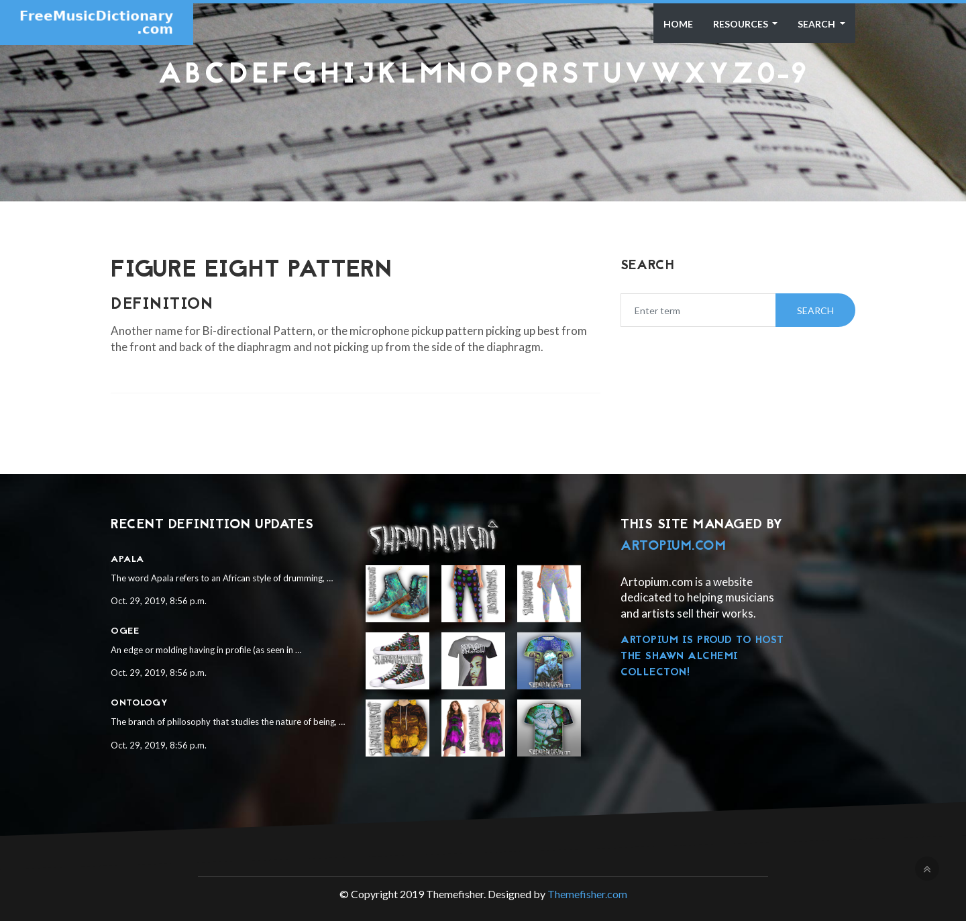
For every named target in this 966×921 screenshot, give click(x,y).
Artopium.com (673, 546)
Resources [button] (741, 24)
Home (678, 24)
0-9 (782, 76)
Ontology (139, 703)
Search (817, 24)
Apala (127, 559)
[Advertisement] (483, 124)
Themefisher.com (587, 893)
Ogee (125, 631)
